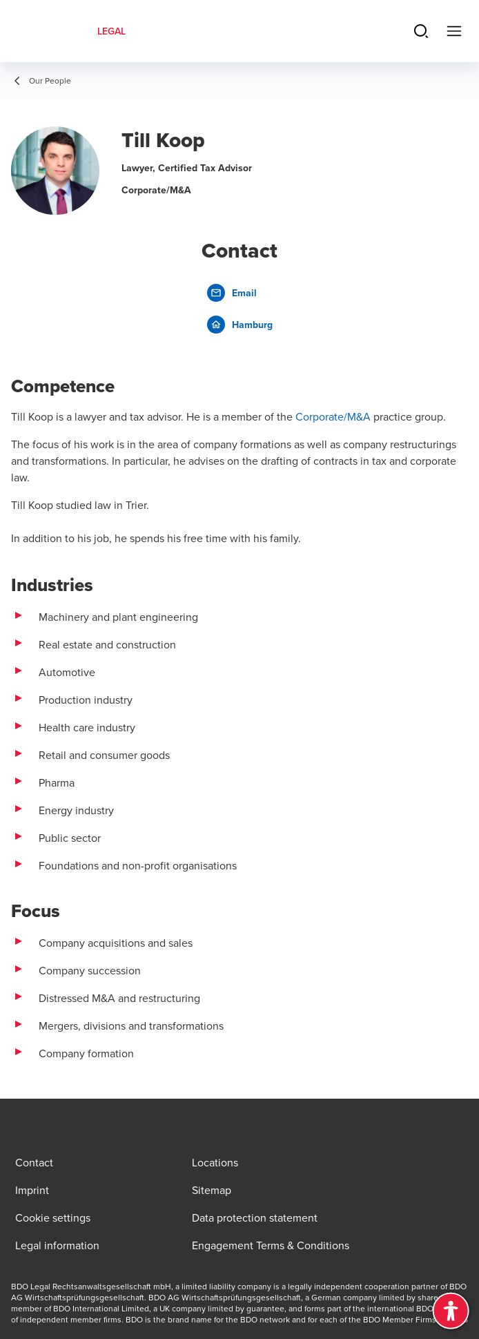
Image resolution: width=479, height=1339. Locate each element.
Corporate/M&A (333, 416)
